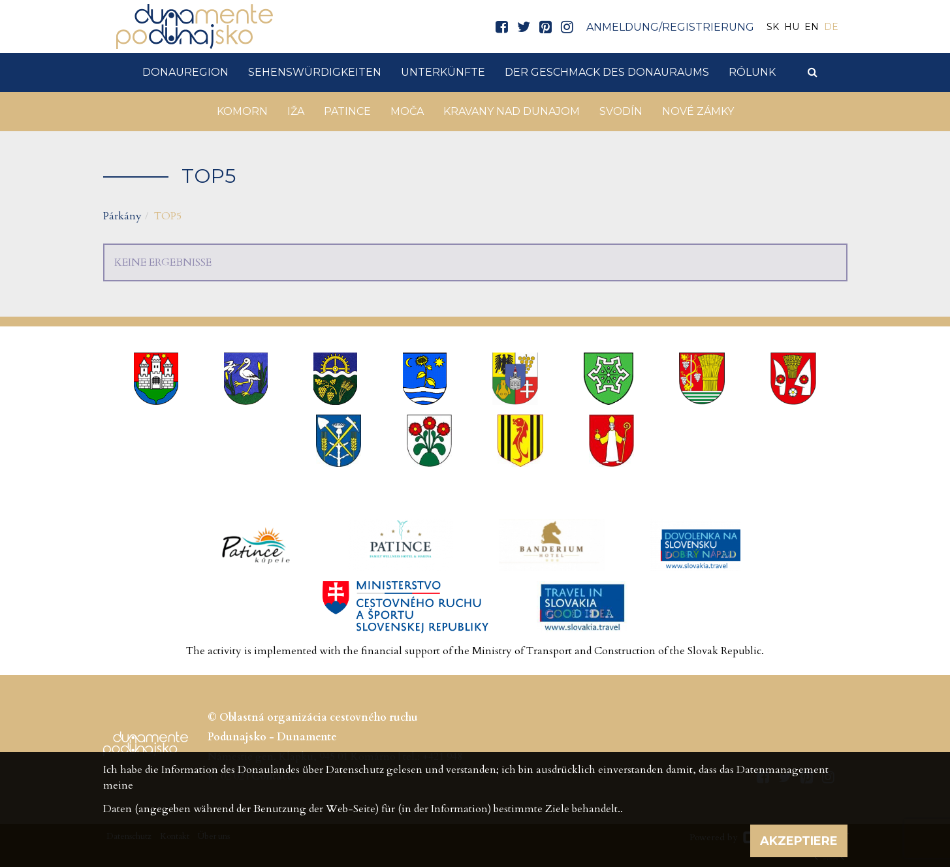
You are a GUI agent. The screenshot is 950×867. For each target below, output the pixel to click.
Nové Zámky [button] (698, 111)
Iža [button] (295, 111)
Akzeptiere (799, 841)
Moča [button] (407, 111)
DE (831, 27)
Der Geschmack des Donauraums (607, 72)
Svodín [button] (620, 111)
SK (773, 27)
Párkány (122, 216)
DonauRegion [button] (185, 72)
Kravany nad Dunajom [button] (511, 111)
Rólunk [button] (752, 72)
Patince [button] (347, 111)
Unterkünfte (443, 72)
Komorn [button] (242, 111)
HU (791, 27)
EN (811, 27)
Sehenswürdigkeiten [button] (314, 72)
